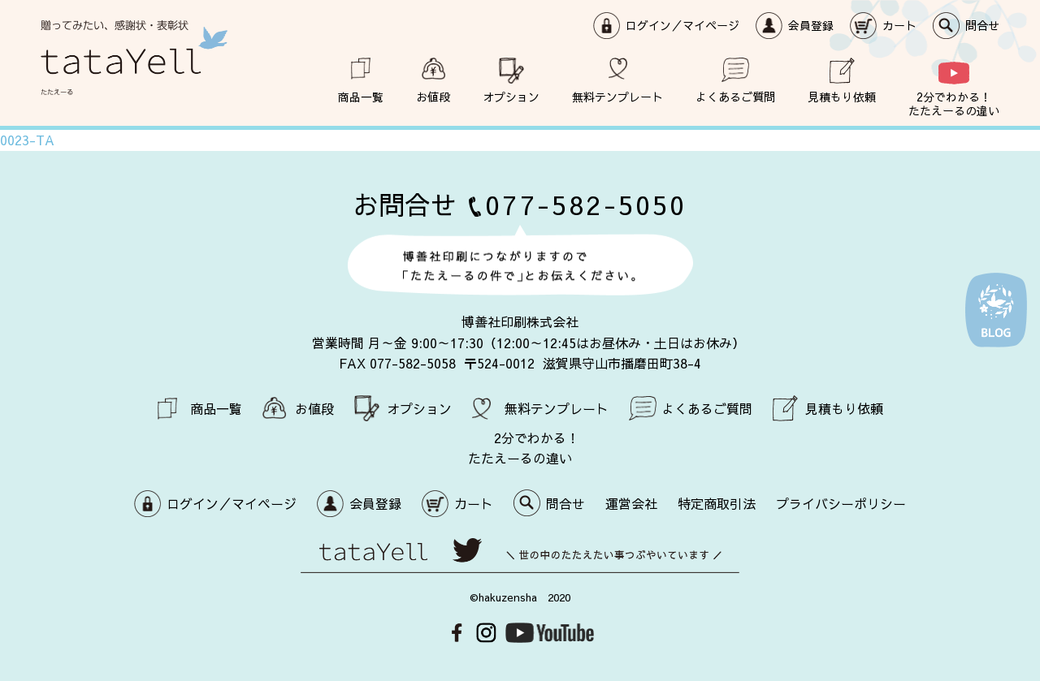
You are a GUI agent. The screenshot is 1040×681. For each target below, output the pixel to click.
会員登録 (811, 25)
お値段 (433, 96)
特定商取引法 (717, 503)
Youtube (549, 633)
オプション (511, 96)
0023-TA (27, 140)
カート (899, 25)
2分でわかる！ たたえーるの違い (953, 103)
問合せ (982, 25)
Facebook (457, 633)
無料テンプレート (617, 96)
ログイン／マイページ (682, 25)
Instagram (486, 633)
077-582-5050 (586, 204)
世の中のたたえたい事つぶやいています (520, 555)
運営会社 (631, 503)
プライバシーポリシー (841, 503)
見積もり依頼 (842, 96)
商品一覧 (361, 96)
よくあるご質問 (735, 96)
